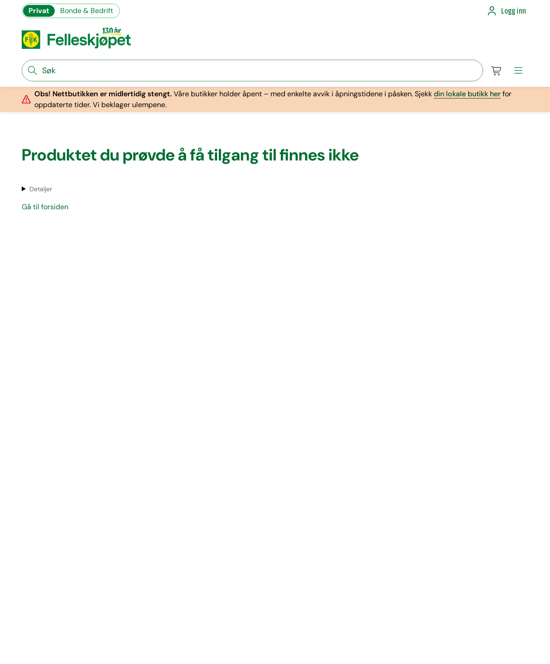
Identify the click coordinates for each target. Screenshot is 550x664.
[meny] (518, 70)
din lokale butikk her (467, 94)
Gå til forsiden (45, 207)
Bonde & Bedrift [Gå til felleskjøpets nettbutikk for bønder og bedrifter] (86, 10)
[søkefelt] (252, 70)
